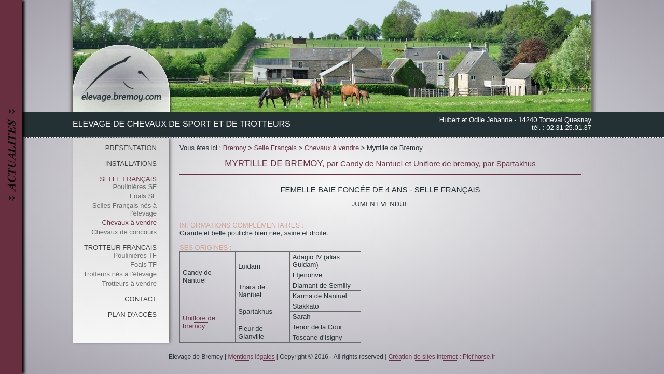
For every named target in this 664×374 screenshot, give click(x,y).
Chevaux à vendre (129, 222)
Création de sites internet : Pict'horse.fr (442, 356)
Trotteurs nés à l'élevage (120, 274)
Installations (131, 163)
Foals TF (143, 265)
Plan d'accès (132, 314)
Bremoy (234, 148)
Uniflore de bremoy (199, 322)
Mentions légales (251, 356)
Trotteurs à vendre (129, 283)
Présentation (131, 148)
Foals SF (143, 196)
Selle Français (128, 179)
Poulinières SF (135, 187)
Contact (141, 299)
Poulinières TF (135, 255)
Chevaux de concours (124, 232)
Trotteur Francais (120, 247)
